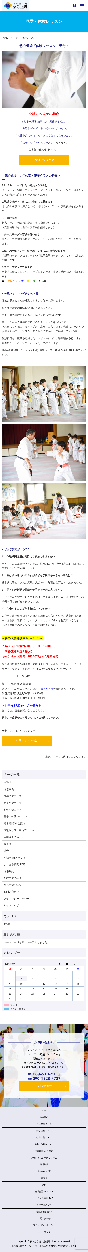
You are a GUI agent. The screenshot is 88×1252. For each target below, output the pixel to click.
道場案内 (9, 789)
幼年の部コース (13, 809)
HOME (5, 38)
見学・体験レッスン (15, 816)
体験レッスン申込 (44, 159)
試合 (6, 850)
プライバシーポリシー (16, 898)
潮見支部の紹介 (13, 884)
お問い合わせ (11, 891)
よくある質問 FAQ (14, 864)
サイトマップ (11, 905)
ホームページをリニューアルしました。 (27, 942)
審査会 (7, 843)
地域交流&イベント (15, 857)
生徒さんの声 (11, 837)
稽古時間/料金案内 (14, 823)
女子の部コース (13, 803)
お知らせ (9, 923)
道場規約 (9, 871)
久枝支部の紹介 (13, 878)
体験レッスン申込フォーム (19, 830)
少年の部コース (13, 796)
